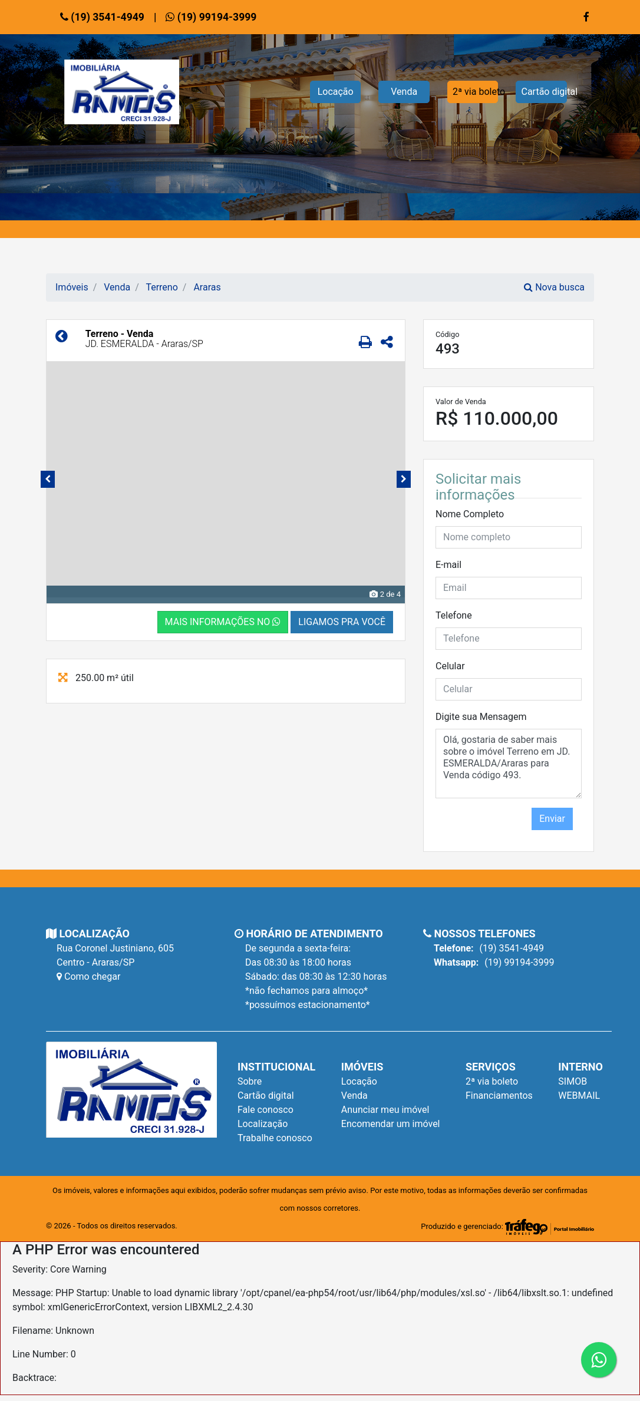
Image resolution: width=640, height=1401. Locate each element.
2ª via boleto (476, 91)
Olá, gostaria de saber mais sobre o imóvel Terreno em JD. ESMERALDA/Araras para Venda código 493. (509, 763)
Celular (450, 666)
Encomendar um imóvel (390, 1123)
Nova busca (554, 287)
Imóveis (71, 287)
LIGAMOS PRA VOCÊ (341, 621)
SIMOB (572, 1081)
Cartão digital (544, 91)
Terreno (161, 287)
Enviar (552, 818)
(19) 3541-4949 (102, 17)
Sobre (249, 1081)
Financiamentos (499, 1095)
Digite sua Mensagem (481, 716)
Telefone (454, 615)
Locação (336, 91)
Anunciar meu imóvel (385, 1109)
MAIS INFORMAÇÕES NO (223, 621)
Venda (404, 91)
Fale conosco (265, 1109)
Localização (262, 1123)
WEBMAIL (579, 1095)
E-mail (448, 564)
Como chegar (88, 976)
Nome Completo (470, 514)
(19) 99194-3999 (211, 17)
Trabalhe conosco (274, 1138)
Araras (206, 287)
